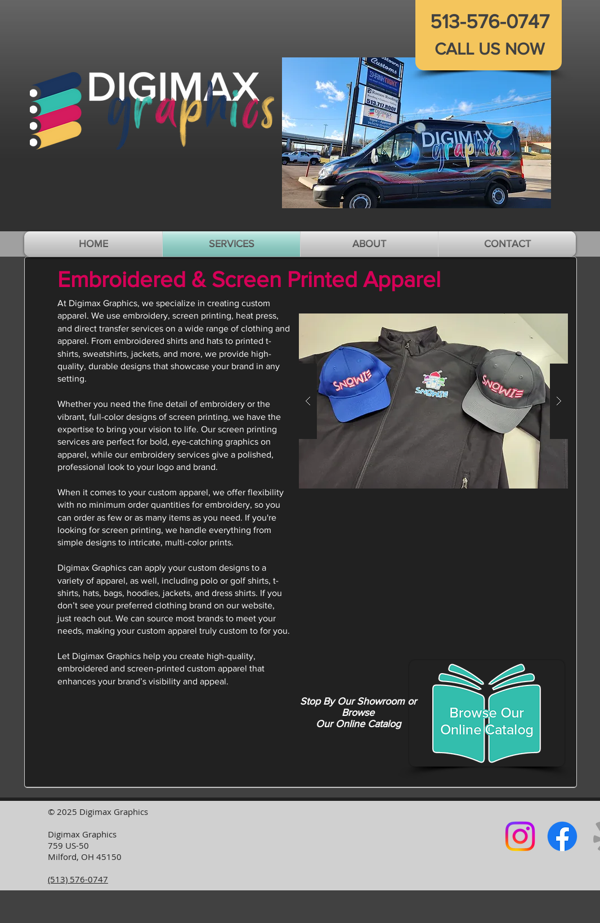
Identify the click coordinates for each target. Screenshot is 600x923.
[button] (416, 132)
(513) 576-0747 (78, 879)
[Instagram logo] (520, 836)
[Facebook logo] (562, 836)
